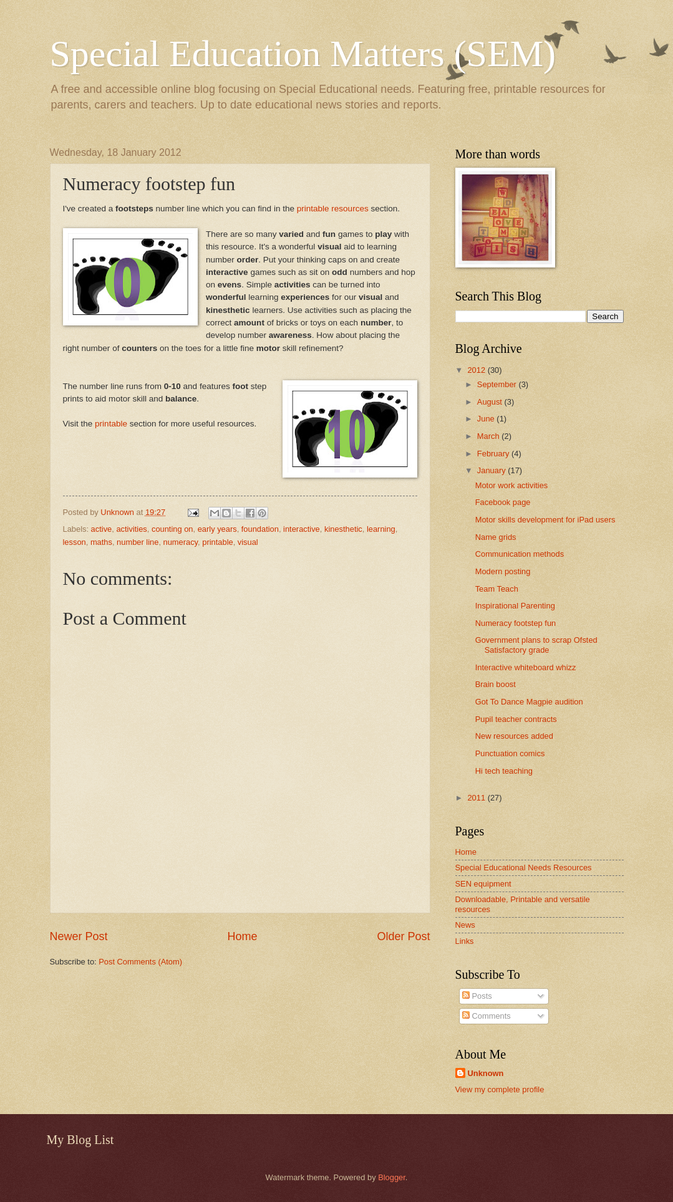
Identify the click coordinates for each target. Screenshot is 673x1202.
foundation (260, 529)
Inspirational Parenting (515, 605)
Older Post (403, 936)
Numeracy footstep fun (515, 623)
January (492, 470)
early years (217, 529)
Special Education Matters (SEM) (303, 53)
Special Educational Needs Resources (523, 867)
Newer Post (79, 936)
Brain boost (495, 684)
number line (137, 542)
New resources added (514, 736)
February (494, 453)
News (465, 925)
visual (248, 542)
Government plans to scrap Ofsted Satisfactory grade (536, 644)
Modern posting (503, 571)
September (498, 384)
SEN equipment (483, 883)
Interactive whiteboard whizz (525, 667)
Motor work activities (511, 485)
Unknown (486, 1073)
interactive (301, 529)
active (101, 529)
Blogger (391, 1177)
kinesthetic (343, 529)
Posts (477, 996)
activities (131, 529)
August (491, 401)
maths (101, 542)
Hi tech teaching (504, 771)
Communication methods (519, 554)
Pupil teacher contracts (516, 719)
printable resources (333, 208)
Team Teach (496, 589)
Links (464, 941)
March (489, 436)
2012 (477, 370)
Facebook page (503, 502)
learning (381, 529)
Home (242, 936)
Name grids (495, 537)
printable (112, 423)
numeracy (180, 542)
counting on (172, 529)
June (487, 418)
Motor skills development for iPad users (545, 519)
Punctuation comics (510, 753)
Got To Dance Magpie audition (529, 701)
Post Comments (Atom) (140, 961)
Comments (486, 1016)
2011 (477, 797)
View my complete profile (500, 1089)
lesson (74, 542)
